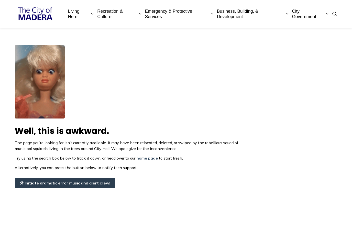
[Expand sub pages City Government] (327, 14)
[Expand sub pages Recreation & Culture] (140, 14)
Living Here (73, 14)
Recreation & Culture (110, 14)
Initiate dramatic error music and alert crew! (65, 183)
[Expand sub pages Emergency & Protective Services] (212, 14)
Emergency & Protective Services (168, 14)
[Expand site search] (334, 14)
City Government (304, 14)
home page (147, 158)
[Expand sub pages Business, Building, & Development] (287, 14)
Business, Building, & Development (237, 14)
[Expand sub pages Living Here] (92, 14)
